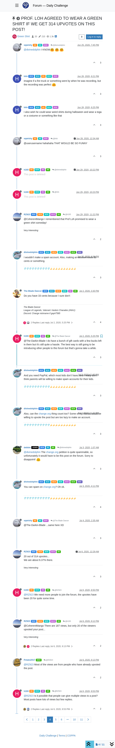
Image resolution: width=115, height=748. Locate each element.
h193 (26, 170)
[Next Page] (88, 720)
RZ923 (27, 214)
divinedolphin (31, 252)
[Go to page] (67, 720)
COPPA (71, 735)
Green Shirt (23, 36)
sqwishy (28, 45)
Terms (62, 735)
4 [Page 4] (50, 719)
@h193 (67, 214)
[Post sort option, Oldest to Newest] (82, 36)
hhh (26, 76)
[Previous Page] (27, 720)
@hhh (54, 139)
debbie (27, 447)
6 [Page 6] (61, 719)
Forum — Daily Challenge (50, 5)
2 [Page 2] (38, 719)
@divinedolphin (58, 45)
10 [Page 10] (74, 719)
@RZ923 (57, 590)
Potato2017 (29, 660)
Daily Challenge (48, 735)
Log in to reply (94, 37)
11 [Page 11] (81, 719)
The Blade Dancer (33, 291)
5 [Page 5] (55, 719)
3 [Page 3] (44, 719)
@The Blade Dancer (61, 336)
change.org (45, 413)
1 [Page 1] (33, 719)
